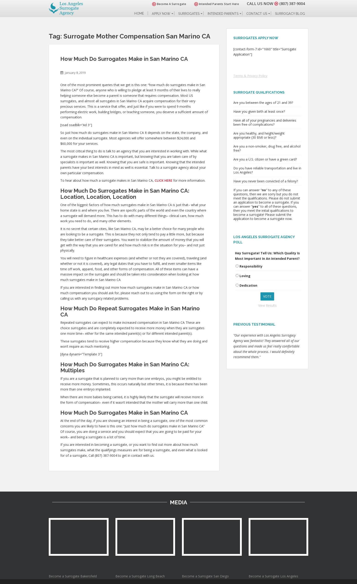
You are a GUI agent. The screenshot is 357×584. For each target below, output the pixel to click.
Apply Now (161, 13)
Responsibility (251, 266)
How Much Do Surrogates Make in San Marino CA (124, 59)
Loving (245, 276)
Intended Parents (223, 13)
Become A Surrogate (167, 4)
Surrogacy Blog (290, 13)
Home (139, 13)
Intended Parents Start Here (214, 4)
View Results (267, 305)
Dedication (248, 285)
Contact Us (256, 13)
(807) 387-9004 (291, 3)
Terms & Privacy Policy (250, 76)
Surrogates (188, 13)
